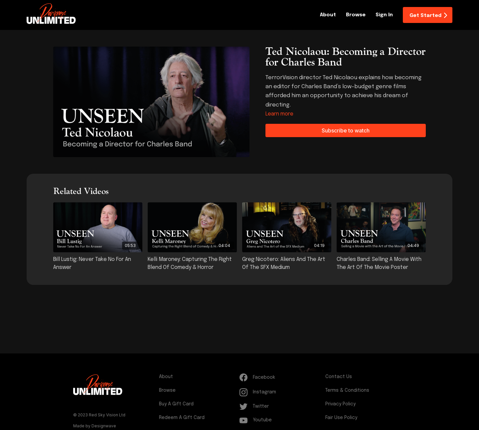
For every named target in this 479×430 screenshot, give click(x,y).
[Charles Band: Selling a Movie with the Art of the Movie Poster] (381, 264)
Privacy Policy (340, 404)
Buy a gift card (176, 404)
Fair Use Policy (341, 417)
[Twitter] (281, 406)
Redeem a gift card (182, 417)
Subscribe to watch (346, 130)
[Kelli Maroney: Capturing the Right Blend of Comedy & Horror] (192, 264)
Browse (356, 15)
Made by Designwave (94, 425)
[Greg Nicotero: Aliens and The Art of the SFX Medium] (286, 264)
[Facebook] (281, 377)
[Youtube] (281, 420)
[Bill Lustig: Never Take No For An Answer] (97, 264)
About (328, 15)
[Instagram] (281, 392)
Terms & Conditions (347, 390)
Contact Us (338, 376)
